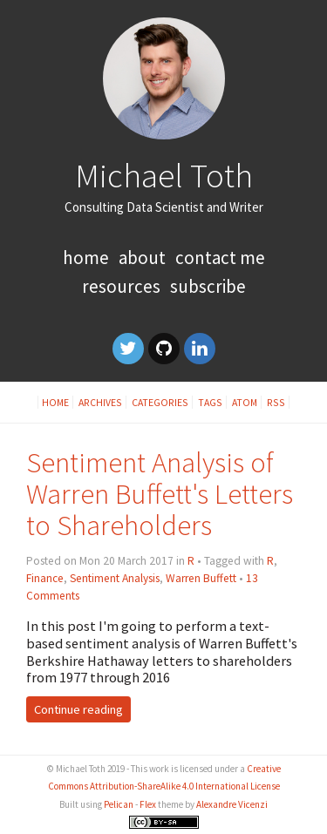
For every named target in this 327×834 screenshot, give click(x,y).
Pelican (118, 804)
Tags (210, 402)
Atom (244, 402)
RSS (276, 402)
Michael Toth (164, 175)
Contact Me (220, 257)
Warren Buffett (201, 578)
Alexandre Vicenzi (232, 804)
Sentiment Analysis (115, 578)
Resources (121, 286)
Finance (45, 578)
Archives (100, 402)
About (142, 257)
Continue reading (78, 709)
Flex (148, 804)
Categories (160, 402)
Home (86, 257)
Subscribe (208, 286)
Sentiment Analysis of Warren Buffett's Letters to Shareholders (159, 493)
